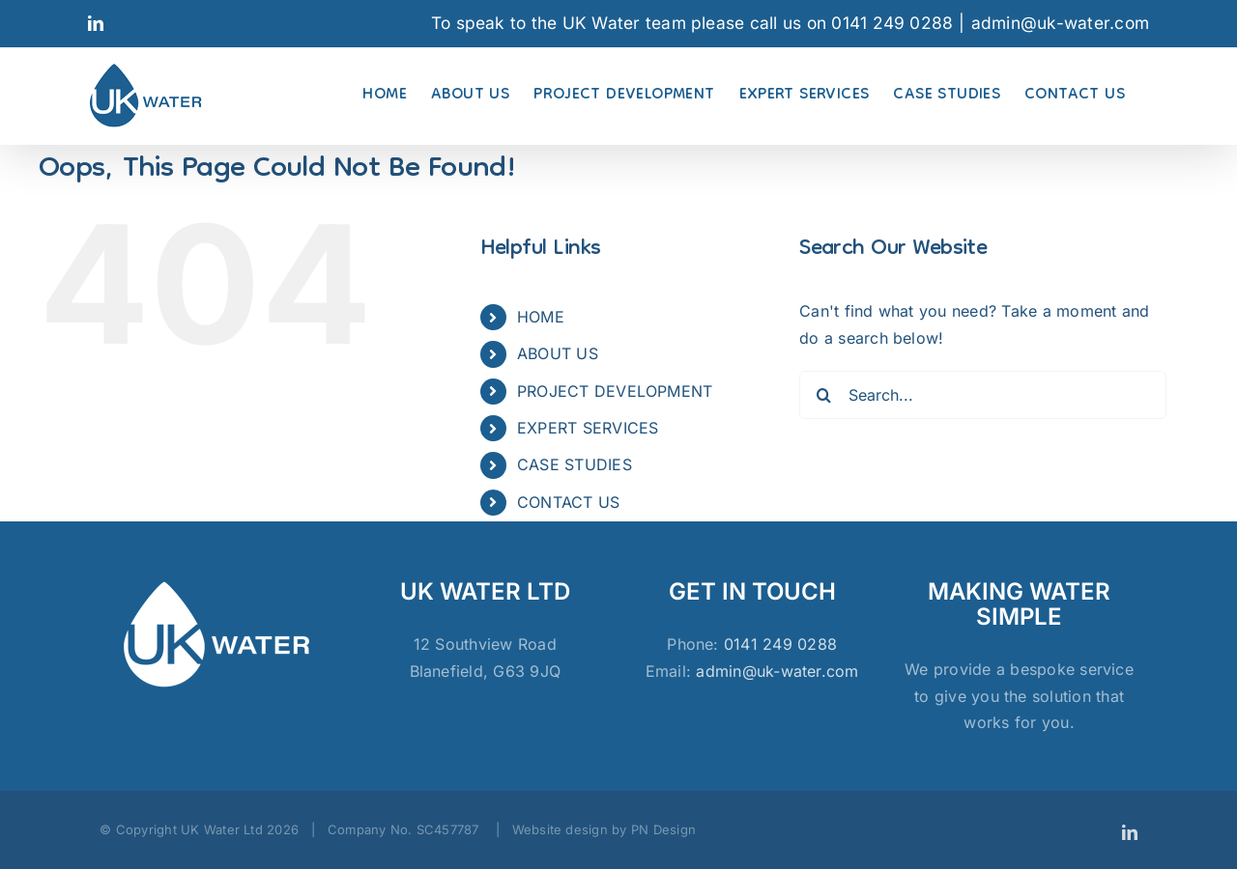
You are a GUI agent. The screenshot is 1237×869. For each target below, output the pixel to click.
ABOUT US (557, 353)
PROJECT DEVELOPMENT (615, 391)
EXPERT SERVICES (588, 427)
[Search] (823, 395)
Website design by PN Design (604, 829)
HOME (540, 316)
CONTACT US (568, 502)
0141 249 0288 (780, 644)
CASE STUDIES (574, 464)
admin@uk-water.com (1060, 23)
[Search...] (982, 395)
